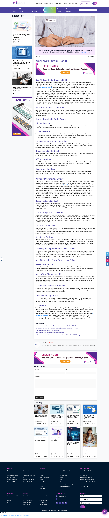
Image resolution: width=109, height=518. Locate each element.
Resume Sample (83, 484)
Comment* (37, 376)
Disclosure (42, 486)
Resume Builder (27, 495)
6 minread (91, 56)
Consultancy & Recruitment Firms (29, 476)
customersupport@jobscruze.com (65, 499)
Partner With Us (11, 477)
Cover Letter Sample (84, 486)
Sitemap (61, 477)
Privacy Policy (43, 481)
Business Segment (11, 470)
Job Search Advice (22, 10)
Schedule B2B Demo (12, 481)
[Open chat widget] (104, 511)
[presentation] (46, 392)
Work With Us (43, 484)
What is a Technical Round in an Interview (47, 330)
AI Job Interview (43, 500)
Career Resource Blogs (61, 3)
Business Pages (27, 470)
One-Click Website (27, 500)
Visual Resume (26, 504)
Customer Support (64, 475)
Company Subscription (12, 475)
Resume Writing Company (29, 481)
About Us (42, 473)
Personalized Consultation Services (88, 481)
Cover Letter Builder (28, 498)
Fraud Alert (42, 488)
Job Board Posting (84, 475)
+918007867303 (61, 496)
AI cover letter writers (46, 87)
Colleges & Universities (28, 479)
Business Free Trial (11, 473)
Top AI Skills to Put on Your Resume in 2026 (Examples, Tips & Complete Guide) (57, 328)
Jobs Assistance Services (86, 477)
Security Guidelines (64, 473)
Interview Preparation (34, 10)
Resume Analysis (43, 504)
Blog (8, 502)
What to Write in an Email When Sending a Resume (49, 332)
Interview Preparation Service (87, 473)
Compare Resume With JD (13, 495)
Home (41, 470)
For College (26, 484)
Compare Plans (15, 515)
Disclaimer (42, 479)
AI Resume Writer (44, 495)
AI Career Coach (43, 502)
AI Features (39, 3)
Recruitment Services (69, 10)
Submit (82, 507)
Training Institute (27, 473)
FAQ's (61, 479)
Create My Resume (85, 3)
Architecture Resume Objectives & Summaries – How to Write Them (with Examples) (58, 335)
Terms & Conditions (44, 477)
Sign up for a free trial (5, 515)
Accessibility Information (65, 470)
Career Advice (59, 10)
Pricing (77, 3)
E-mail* (67, 369)
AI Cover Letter (43, 498)
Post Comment (40, 397)
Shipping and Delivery (65, 486)
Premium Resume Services (86, 470)
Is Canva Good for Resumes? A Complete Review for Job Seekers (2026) (55, 326)
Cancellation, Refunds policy (66, 484)
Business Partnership (12, 479)
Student (9, 500)
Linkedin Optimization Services (87, 479)
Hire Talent (71, 3)
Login (94, 3)
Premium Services (48, 3)
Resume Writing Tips (48, 10)
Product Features (27, 502)
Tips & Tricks (10, 498)
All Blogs (14, 10)
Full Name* (37, 369)
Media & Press (63, 481)
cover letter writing (63, 185)
